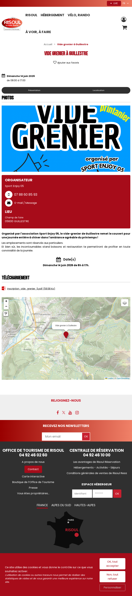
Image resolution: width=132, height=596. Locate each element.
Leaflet (109, 378)
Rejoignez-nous (66, 400)
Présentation (35, 90)
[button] (124, 28)
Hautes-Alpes (84, 505)
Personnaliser (112, 587)
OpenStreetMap (123, 378)
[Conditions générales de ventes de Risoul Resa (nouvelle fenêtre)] (97, 473)
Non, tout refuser (112, 577)
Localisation (99, 90)
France (42, 505)
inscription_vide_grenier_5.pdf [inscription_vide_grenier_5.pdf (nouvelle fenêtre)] (31, 288)
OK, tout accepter (112, 564)
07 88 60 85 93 (25, 194)
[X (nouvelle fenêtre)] (63, 412)
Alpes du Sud (61, 505)
